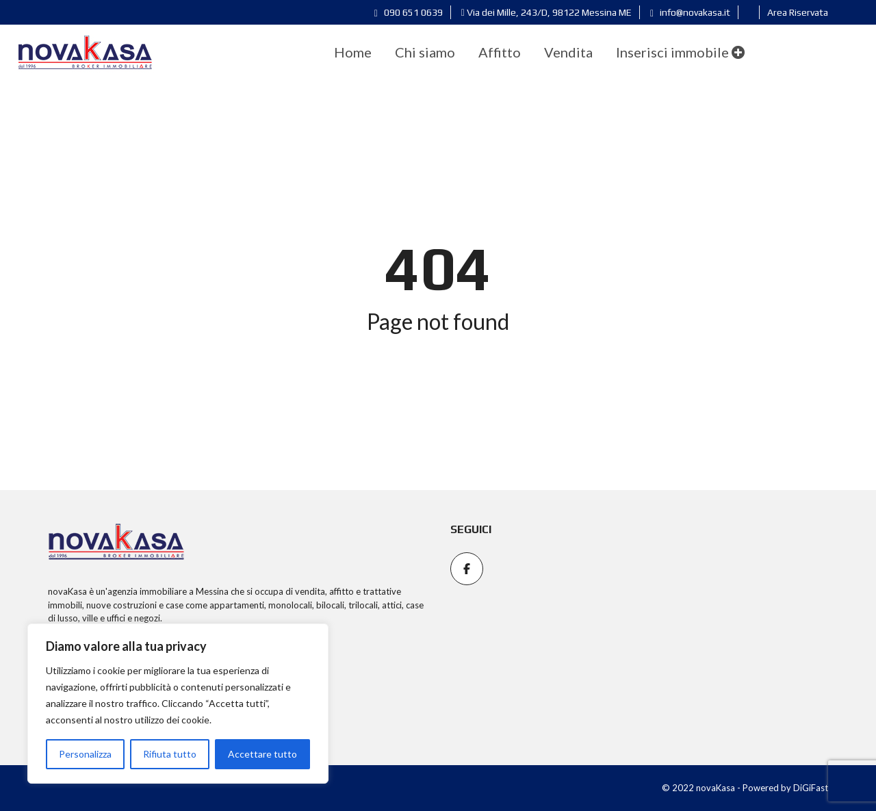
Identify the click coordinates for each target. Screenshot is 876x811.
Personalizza (85, 754)
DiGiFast (810, 787)
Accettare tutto (262, 754)
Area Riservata (797, 12)
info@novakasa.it (690, 12)
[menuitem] (352, 52)
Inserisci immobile (680, 52)
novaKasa (67, 591)
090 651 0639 (408, 12)
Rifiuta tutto (169, 754)
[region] (177, 703)
